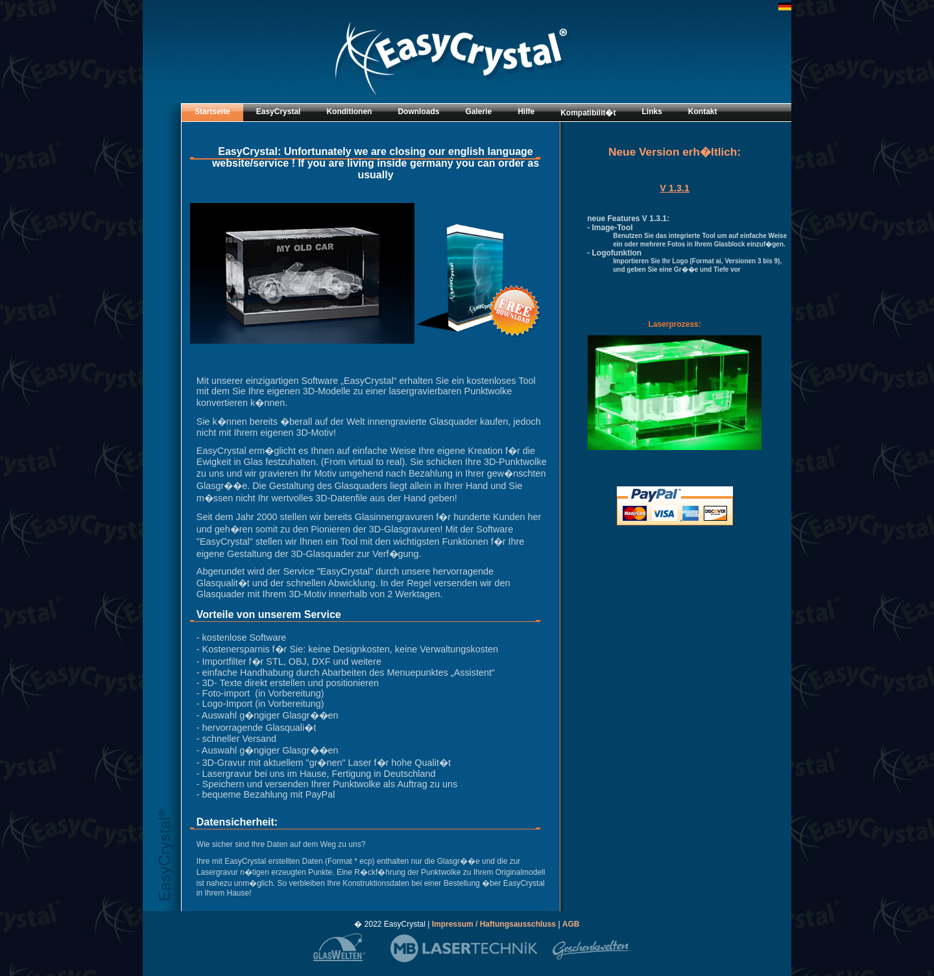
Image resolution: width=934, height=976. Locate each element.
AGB (571, 924)
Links (651, 111)
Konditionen (349, 111)
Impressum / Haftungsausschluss (495, 924)
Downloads (418, 111)
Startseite (212, 111)
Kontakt (702, 111)
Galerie (478, 111)
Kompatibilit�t (588, 112)
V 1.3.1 (674, 188)
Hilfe (526, 111)
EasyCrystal (278, 111)
